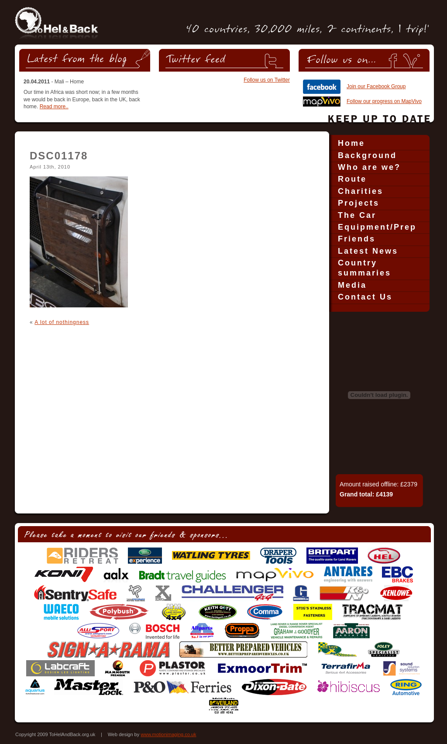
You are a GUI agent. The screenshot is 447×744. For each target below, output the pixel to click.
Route (352, 179)
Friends (356, 238)
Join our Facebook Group (376, 86)
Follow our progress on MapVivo (384, 101)
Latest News (368, 251)
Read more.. (54, 106)
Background (367, 155)
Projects (358, 203)
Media (352, 285)
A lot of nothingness (61, 322)
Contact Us (365, 297)
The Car (357, 215)
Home (351, 143)
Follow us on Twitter (267, 80)
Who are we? (369, 167)
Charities (360, 191)
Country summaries (364, 267)
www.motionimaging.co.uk (168, 734)
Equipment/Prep (377, 227)
